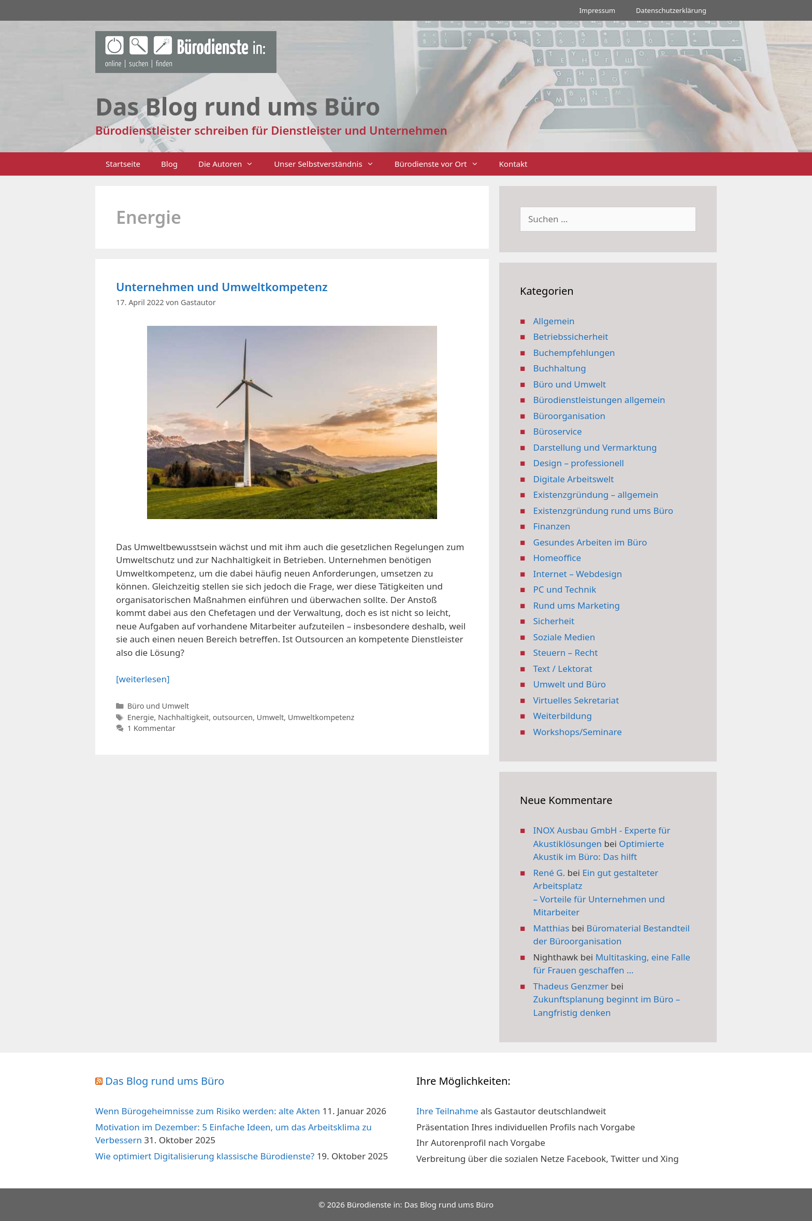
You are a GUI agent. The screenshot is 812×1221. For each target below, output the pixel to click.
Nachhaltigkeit (183, 717)
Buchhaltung (559, 368)
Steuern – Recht (565, 652)
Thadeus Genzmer (571, 986)
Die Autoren (231, 164)
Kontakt (513, 164)
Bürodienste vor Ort (442, 164)
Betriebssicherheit (570, 336)
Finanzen (552, 526)
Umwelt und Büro (569, 684)
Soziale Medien (564, 637)
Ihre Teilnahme (447, 1111)
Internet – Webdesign (577, 574)
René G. (549, 873)
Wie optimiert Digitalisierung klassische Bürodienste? (204, 1156)
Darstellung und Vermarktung (595, 447)
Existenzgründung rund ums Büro (603, 510)
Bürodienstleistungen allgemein (599, 400)
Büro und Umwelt (158, 706)
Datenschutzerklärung (671, 10)
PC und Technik (565, 589)
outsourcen (233, 717)
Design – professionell (579, 463)
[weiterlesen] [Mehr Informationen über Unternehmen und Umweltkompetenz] (142, 679)
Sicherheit (554, 621)
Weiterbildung (562, 716)
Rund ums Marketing (576, 605)
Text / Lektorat (562, 668)
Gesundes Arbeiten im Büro (590, 542)
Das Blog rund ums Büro (164, 1081)
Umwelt (270, 717)
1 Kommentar (151, 728)
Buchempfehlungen (574, 352)
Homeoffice (557, 558)
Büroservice (557, 431)
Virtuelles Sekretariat (576, 700)
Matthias (551, 928)
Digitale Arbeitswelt (573, 479)
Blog (169, 164)
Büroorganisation (569, 416)
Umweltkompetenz (321, 717)
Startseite (123, 164)
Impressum (597, 10)
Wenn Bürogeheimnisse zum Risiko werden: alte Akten (207, 1111)
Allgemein (554, 321)
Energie (140, 717)
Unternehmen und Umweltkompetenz (222, 286)
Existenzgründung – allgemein (596, 494)
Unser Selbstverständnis (329, 164)
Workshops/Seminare (577, 732)
